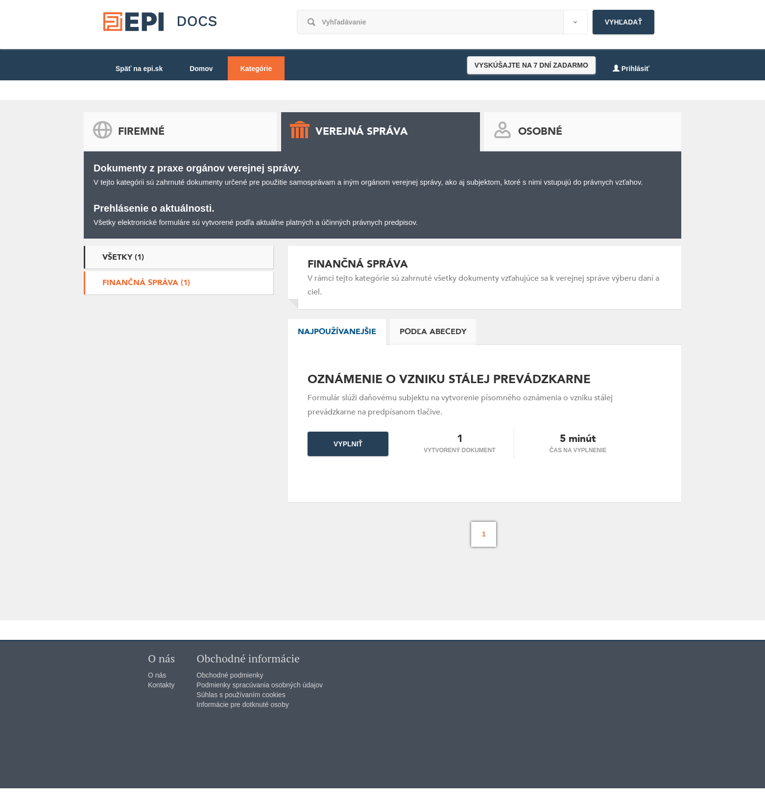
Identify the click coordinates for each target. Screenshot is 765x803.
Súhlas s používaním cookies (240, 695)
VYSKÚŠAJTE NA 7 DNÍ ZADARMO (531, 65)
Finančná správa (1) (146, 282)
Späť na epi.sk (139, 69)
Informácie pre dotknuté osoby (242, 704)
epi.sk (162, 28)
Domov (201, 69)
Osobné (540, 131)
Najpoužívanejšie (337, 331)
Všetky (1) (123, 257)
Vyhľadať (623, 22)
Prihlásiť (631, 69)
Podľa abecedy (433, 331)
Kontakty (161, 685)
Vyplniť (348, 444)
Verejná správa (361, 131)
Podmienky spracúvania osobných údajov (259, 685)
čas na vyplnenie (578, 450)
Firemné (141, 131)
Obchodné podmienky (229, 675)
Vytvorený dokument (460, 450)
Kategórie (256, 69)
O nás (157, 675)
